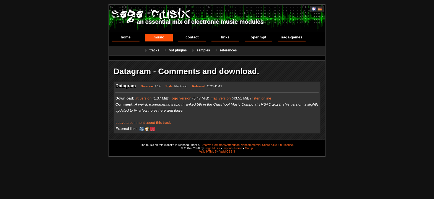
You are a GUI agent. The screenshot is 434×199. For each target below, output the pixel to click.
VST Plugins (178, 50)
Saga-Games (291, 37)
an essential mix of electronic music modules (200, 22)
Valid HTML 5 (207, 151)
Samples (203, 50)
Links (225, 37)
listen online (261, 98)
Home (126, 37)
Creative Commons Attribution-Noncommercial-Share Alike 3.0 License (246, 144)
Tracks (154, 50)
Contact (191, 37)
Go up (249, 148)
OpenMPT (258, 37)
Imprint (227, 148)
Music (159, 37)
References (228, 50)
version (143, 98)
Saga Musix (212, 148)
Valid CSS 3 (227, 151)
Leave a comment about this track (143, 123)
